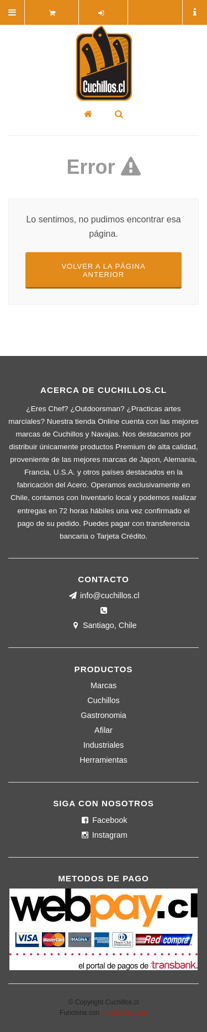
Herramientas (103, 760)
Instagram (103, 835)
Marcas (103, 685)
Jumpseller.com (124, 1013)
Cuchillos (103, 700)
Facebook (104, 820)
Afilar (103, 730)
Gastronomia (103, 715)
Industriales (103, 745)
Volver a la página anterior (103, 270)
